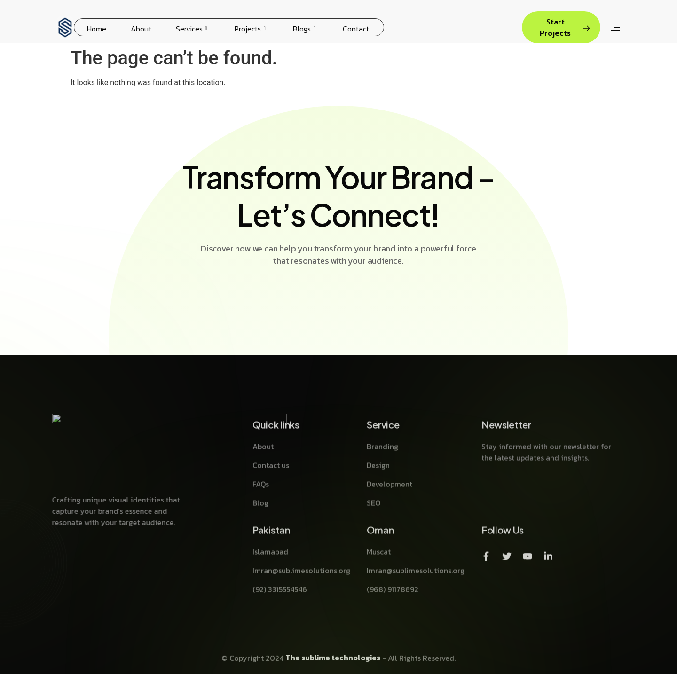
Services (191, 28)
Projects (250, 28)
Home (96, 28)
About (141, 28)
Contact (356, 28)
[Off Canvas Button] (615, 28)
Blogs (304, 28)
